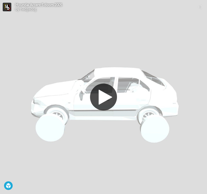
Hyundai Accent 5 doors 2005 (38, 4)
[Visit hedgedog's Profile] (7, 7)
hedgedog (28, 9)
